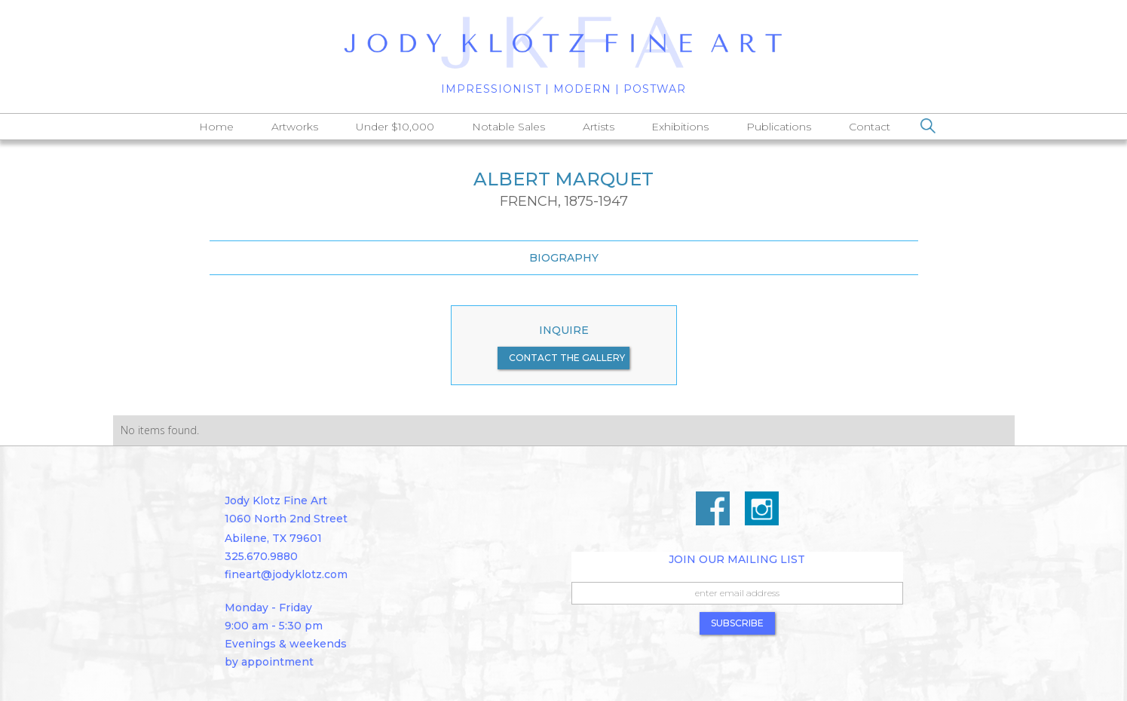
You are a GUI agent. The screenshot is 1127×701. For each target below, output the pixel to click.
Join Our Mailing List (737, 559)
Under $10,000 (395, 126)
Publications (778, 126)
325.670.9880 (261, 556)
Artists (598, 126)
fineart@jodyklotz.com (286, 574)
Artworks (294, 126)
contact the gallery (567, 357)
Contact (869, 126)
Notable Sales (508, 126)
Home (216, 126)
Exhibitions (680, 126)
